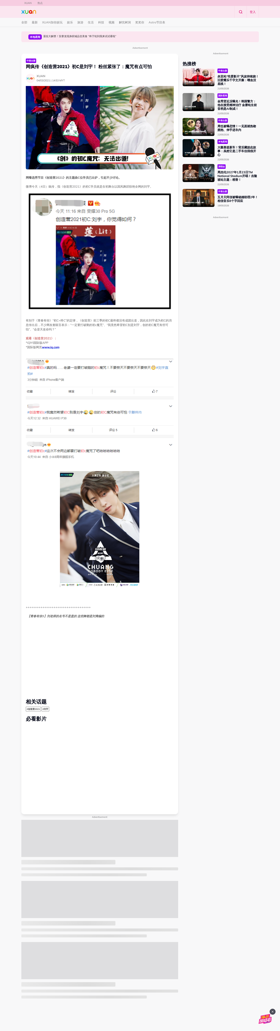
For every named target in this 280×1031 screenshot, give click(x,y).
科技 (101, 22)
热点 (40, 3)
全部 (24, 22)
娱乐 (70, 22)
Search (241, 12)
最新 (35, 22)
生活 (91, 22)
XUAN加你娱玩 (52, 22)
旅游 (80, 22)
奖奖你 (139, 22)
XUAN (28, 3)
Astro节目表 (157, 22)
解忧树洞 (125, 22)
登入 (253, 12)
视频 (111, 22)
